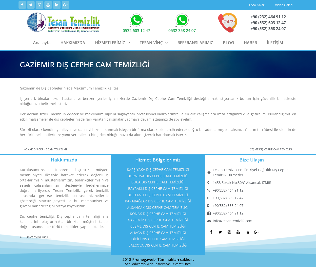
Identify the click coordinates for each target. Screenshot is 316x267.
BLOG (228, 41)
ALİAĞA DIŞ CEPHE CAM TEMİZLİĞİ (158, 231)
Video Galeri (284, 4)
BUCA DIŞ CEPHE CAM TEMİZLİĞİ (157, 181)
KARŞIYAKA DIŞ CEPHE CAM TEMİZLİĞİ (158, 168)
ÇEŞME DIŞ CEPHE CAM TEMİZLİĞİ (158, 225)
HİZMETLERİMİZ (112, 41)
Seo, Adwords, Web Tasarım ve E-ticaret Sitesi (158, 263)
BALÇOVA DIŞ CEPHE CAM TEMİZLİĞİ (158, 244)
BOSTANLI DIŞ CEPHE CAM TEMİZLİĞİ (158, 194)
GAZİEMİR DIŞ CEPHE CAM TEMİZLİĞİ (158, 219)
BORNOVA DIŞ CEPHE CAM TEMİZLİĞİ (158, 175)
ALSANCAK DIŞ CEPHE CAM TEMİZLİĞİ (158, 206)
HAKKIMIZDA (72, 41)
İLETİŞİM (275, 41)
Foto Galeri (257, 4)
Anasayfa (42, 41)
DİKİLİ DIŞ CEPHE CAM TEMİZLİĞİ (158, 238)
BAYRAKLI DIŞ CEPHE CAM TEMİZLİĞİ (158, 187)
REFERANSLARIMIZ (195, 41)
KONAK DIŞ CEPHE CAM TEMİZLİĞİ (158, 212)
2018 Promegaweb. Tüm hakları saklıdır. (158, 258)
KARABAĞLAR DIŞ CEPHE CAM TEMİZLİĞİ (158, 200)
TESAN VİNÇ (154, 41)
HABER (250, 41)
